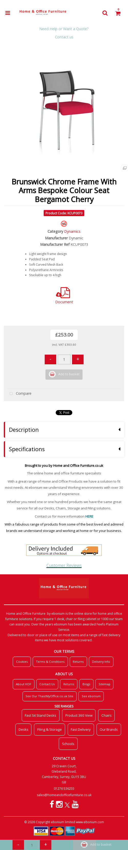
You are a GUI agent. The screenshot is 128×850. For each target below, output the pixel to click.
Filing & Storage (49, 729)
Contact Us (47, 684)
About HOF (23, 684)
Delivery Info (101, 661)
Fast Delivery (81, 729)
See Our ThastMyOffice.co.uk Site (49, 696)
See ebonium (91, 696)
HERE (89, 516)
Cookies (22, 661)
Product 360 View (78, 715)
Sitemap (104, 684)
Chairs (106, 715)
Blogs (86, 684)
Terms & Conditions (50, 661)
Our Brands (109, 729)
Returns (78, 661)
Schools (68, 743)
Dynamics (72, 231)
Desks (23, 729)
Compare (19, 394)
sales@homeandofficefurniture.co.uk (64, 795)
